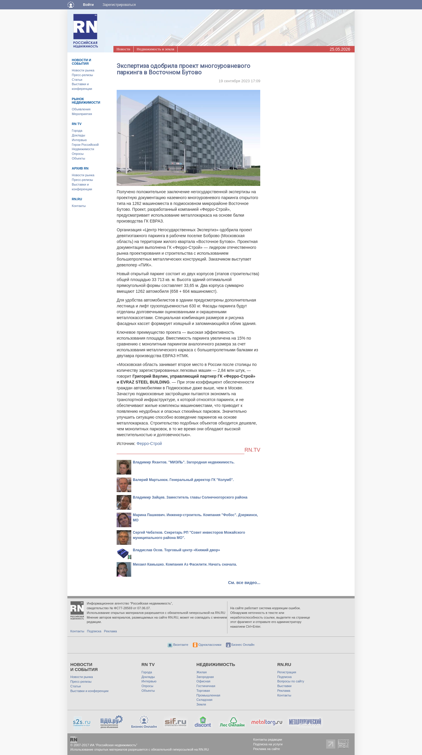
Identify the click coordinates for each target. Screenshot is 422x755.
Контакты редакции (267, 739)
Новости (123, 49)
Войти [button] (88, 5)
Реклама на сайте (266, 749)
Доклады (78, 135)
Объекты (78, 158)
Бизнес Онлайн (240, 644)
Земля (201, 704)
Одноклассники (207, 644)
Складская (204, 699)
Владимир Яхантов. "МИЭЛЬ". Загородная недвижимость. (183, 462)
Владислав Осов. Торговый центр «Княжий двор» (176, 550)
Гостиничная (205, 686)
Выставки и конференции (89, 691)
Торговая (203, 690)
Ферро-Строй (149, 443)
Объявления (81, 109)
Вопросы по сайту (290, 681)
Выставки (284, 686)
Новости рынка (83, 70)
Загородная (205, 677)
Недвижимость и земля (155, 49)
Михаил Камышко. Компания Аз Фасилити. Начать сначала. (185, 564)
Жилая (201, 672)
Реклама (110, 631)
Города (77, 130)
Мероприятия (82, 114)
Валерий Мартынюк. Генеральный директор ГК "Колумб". (183, 480)
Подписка (94, 631)
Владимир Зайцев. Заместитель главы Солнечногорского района (190, 497)
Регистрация (286, 672)
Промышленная (208, 695)
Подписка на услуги (268, 744)
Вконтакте (178, 644)
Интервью (79, 140)
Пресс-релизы (82, 75)
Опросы (78, 153)
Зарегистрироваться (119, 5)
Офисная (203, 681)
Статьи (77, 79)
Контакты (79, 206)
